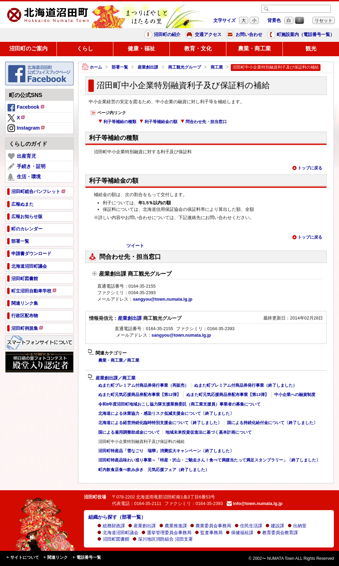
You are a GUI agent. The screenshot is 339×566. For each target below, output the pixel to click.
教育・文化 (198, 48)
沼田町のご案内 (28, 48)
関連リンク (55, 557)
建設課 (274, 525)
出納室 (297, 525)
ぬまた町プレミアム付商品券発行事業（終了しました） (245, 385)
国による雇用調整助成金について (129, 432)
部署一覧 (120, 67)
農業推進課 (173, 525)
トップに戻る (307, 168)
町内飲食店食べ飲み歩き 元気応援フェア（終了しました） (153, 470)
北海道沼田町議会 (117, 532)
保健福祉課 (239, 532)
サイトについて (22, 557)
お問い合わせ (244, 35)
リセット (323, 20)
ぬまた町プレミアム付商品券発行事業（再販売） (143, 385)
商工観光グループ (184, 67)
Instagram (27, 128)
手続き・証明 (27, 166)
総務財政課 (111, 525)
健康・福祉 (141, 48)
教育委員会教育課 (277, 532)
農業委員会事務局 (210, 525)
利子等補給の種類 (117, 122)
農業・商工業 (254, 48)
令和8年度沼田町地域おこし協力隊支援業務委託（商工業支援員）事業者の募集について (179, 404)
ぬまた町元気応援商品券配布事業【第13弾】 (227, 395)
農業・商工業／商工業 (118, 360)
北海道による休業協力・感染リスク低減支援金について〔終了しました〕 (166, 413)
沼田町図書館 (113, 539)
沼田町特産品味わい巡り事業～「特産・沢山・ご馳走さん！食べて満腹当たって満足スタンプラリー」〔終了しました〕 (209, 460)
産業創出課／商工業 (112, 378)
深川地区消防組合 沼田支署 (163, 539)
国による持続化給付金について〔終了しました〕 (272, 423)
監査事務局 (209, 532)
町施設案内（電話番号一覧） (301, 35)
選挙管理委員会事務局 (166, 532)
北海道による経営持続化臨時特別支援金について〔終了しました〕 (160, 423)
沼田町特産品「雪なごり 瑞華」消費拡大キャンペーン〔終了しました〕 (166, 451)
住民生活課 (248, 525)
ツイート (135, 245)
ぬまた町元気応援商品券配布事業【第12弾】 (139, 395)
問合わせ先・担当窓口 (203, 122)
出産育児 (22, 156)
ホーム (92, 67)
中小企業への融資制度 (294, 395)
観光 (310, 48)
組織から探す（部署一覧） (117, 517)
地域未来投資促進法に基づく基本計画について (208, 432)
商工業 (217, 67)
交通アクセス (203, 35)
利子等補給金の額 (158, 122)
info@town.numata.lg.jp (254, 503)
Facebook (26, 108)
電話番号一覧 (86, 557)
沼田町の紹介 (162, 35)
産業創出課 (148, 67)
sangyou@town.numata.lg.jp (162, 299)
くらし (85, 48)
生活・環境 (24, 177)
